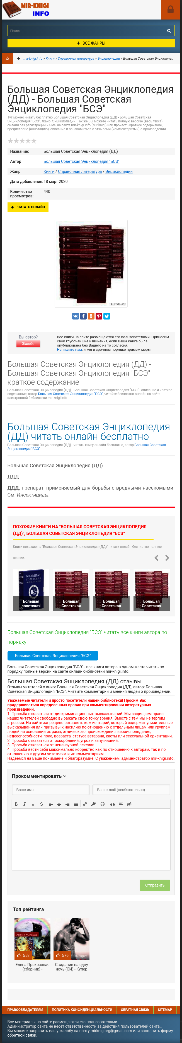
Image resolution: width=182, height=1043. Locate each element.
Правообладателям (25, 1010)
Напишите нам (69, 349)
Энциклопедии (119, 171)
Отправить (154, 885)
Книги (49, 171)
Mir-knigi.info (44, 10)
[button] (16, 803)
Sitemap (165, 1010)
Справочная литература (80, 171)
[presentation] (16, 803)
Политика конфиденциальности (82, 1010)
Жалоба (28, 344)
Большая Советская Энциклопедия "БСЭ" (82, 161)
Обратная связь (135, 1010)
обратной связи (22, 1035)
